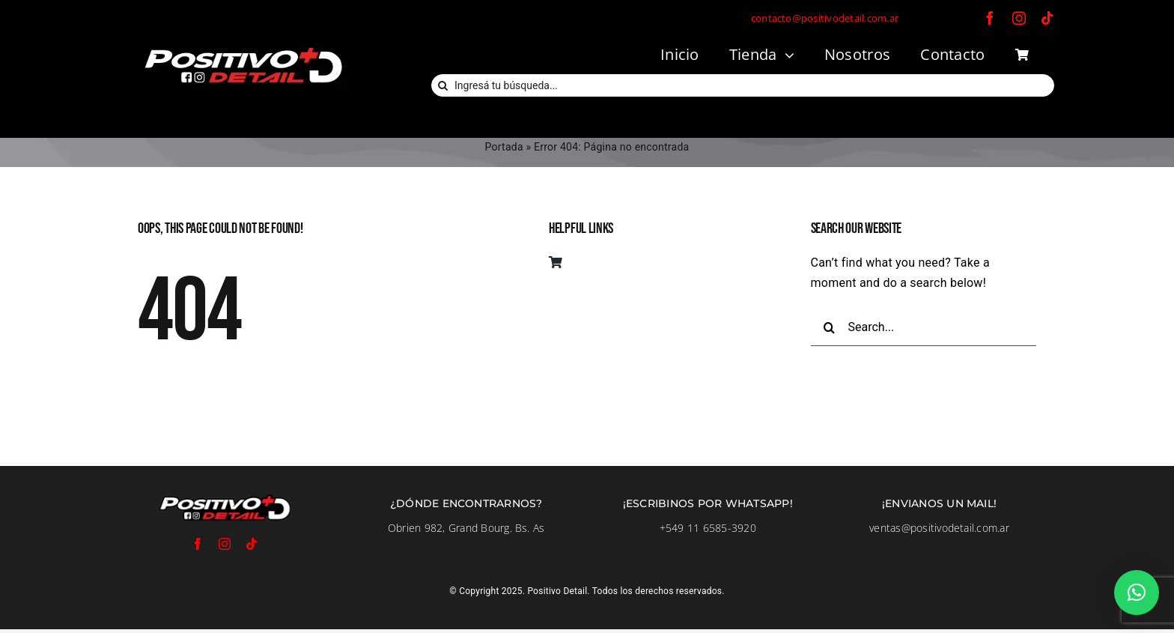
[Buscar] (442, 85)
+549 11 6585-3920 (708, 528)
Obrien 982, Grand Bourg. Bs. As (466, 528)
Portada (504, 147)
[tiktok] (1047, 18)
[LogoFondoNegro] (242, 49)
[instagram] (1019, 18)
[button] (1136, 592)
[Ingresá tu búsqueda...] (742, 85)
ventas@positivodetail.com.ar (939, 528)
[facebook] (990, 18)
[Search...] (924, 327)
